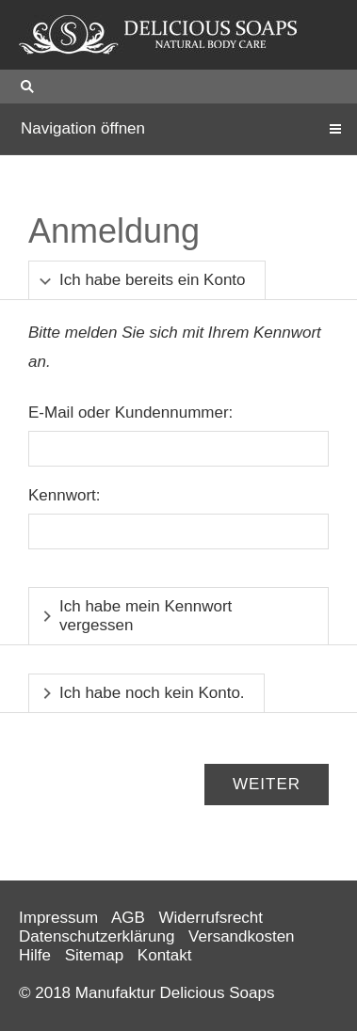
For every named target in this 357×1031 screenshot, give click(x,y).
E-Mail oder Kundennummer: (130, 412)
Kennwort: (64, 495)
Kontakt (165, 955)
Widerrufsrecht (211, 918)
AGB (128, 918)
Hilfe (35, 955)
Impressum (58, 918)
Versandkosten (241, 936)
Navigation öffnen (83, 128)
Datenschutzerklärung (96, 936)
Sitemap (94, 955)
